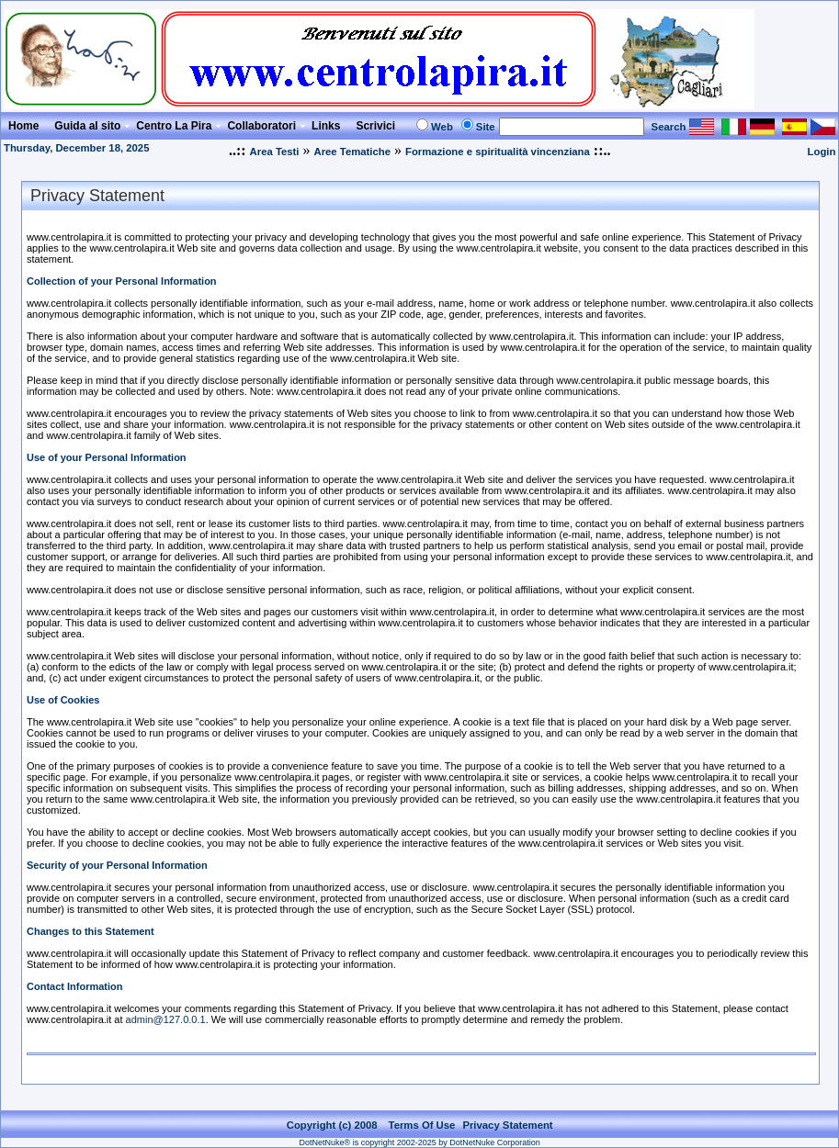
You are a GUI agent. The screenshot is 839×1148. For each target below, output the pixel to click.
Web (442, 126)
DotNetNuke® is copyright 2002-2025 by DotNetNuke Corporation (420, 1142)
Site (485, 126)
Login (822, 151)
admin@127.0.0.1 (166, 1019)
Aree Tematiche (352, 151)
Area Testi (275, 151)
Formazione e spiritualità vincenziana (497, 151)
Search (669, 126)
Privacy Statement (507, 1125)
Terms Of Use (422, 1125)
